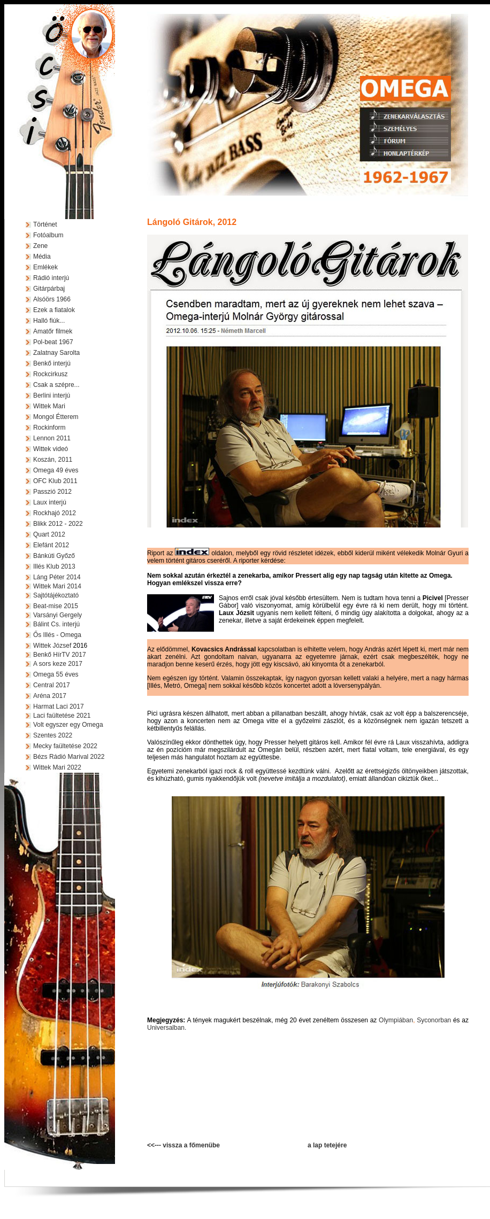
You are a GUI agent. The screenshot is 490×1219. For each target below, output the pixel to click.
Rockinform (49, 427)
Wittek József (52, 645)
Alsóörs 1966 (52, 299)
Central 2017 (51, 685)
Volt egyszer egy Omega (68, 724)
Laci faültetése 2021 (61, 715)
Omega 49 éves (56, 470)
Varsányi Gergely (57, 615)
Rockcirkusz (50, 374)
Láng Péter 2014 (57, 577)
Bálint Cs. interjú (56, 624)
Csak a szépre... (56, 385)
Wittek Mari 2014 (57, 586)
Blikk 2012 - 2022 (58, 523)
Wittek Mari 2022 (57, 767)
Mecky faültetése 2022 (65, 746)
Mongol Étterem (56, 417)
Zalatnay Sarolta (56, 352)
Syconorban (434, 1020)
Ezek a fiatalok (54, 310)
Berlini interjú (51, 395)
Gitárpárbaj (49, 288)
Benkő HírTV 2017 (59, 654)
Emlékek (45, 267)
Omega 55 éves (56, 674)
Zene (40, 246)
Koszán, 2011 (52, 459)
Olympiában (396, 1020)
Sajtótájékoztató (56, 595)
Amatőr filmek (52, 331)
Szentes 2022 (52, 735)
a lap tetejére (327, 1145)
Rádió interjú (51, 278)
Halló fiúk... (49, 320)
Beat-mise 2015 (55, 606)
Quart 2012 (49, 534)
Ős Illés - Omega (57, 635)
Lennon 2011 (52, 438)
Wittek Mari (49, 406)
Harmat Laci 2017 (58, 706)
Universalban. (166, 1027)
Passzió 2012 (52, 491)
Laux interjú (49, 502)
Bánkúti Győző (54, 556)
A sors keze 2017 (57, 663)
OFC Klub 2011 (55, 481)
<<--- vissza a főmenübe (183, 1145)
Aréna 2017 (49, 696)
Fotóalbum (48, 235)
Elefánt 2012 (51, 545)
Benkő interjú (52, 363)
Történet (45, 224)
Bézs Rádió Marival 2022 (68, 756)
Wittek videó (50, 449)
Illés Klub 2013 (54, 566)
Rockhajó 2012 (54, 513)
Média (42, 256)
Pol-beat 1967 (53, 342)
